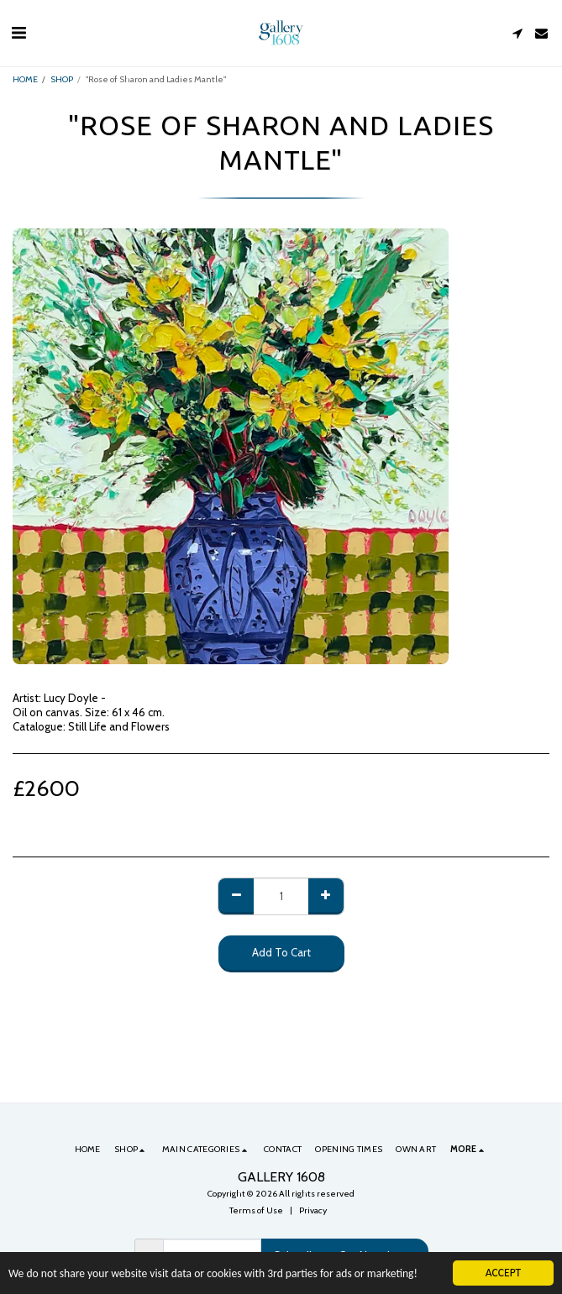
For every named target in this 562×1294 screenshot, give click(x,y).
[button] (18, 33)
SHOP (61, 79)
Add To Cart (281, 952)
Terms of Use (256, 1210)
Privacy (313, 1210)
